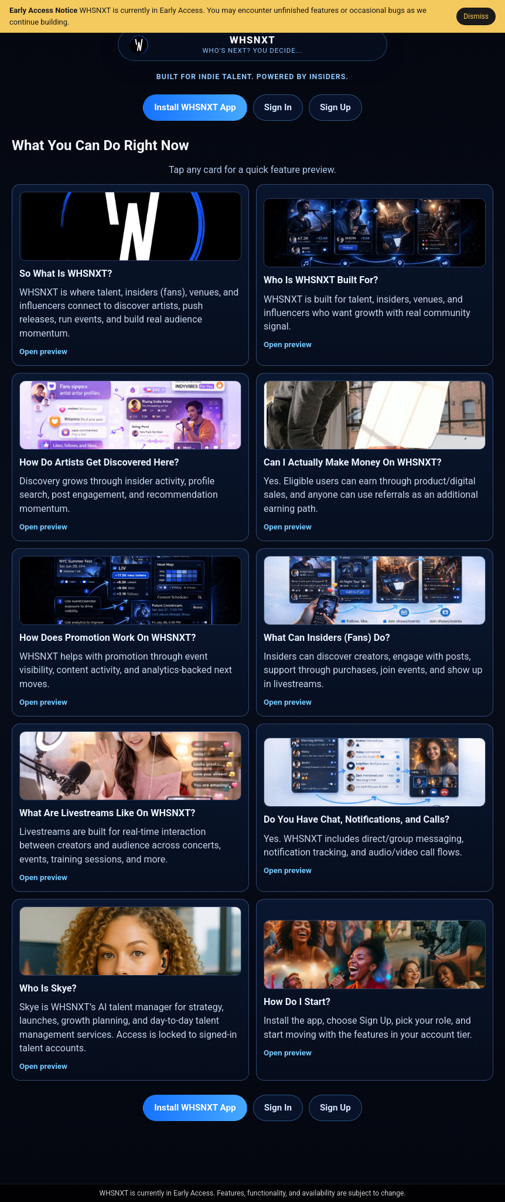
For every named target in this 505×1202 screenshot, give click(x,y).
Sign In (278, 107)
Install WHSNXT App (195, 107)
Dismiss (476, 16)
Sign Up (335, 107)
